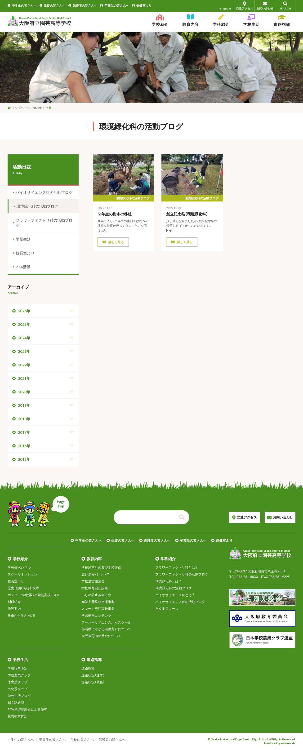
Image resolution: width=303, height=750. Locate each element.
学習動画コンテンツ (96, 615)
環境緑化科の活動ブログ (37, 206)
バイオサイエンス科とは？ (174, 595)
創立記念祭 (16, 703)
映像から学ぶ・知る (22, 615)
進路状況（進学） (93, 675)
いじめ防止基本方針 (96, 595)
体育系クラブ (17, 682)
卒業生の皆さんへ (114, 5)
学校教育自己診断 (94, 588)
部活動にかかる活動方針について (106, 629)
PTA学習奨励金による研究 (27, 709)
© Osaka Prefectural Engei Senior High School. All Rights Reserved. (251, 739)
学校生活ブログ (19, 696)
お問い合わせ (265, 5)
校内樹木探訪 (17, 716)
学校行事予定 (17, 668)
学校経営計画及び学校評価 (101, 567)
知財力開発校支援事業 (98, 602)
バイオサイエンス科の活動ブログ (44, 192)
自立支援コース (166, 609)
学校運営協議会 (93, 581)
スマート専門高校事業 (98, 609)
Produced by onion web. (279, 743)
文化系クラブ (17, 689)
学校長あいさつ (19, 567)
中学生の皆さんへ (22, 5)
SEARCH (285, 5)
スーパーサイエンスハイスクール (106, 622)
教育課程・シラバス (95, 574)
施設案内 (14, 609)
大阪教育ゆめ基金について (101, 636)
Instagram (224, 5)
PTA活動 (23, 266)
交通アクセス (244, 5)
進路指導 (88, 668)
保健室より (142, 5)
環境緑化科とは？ (168, 581)
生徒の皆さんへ (52, 5)
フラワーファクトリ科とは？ (176, 567)
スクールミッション (22, 574)
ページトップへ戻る (38, 511)
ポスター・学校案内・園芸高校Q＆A (33, 595)
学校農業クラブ (19, 675)
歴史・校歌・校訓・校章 (23, 588)
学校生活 (23, 239)
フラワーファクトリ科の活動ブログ (44, 223)
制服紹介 (14, 602)
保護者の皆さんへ (82, 5)
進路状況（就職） (93, 682)
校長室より (25, 253)
